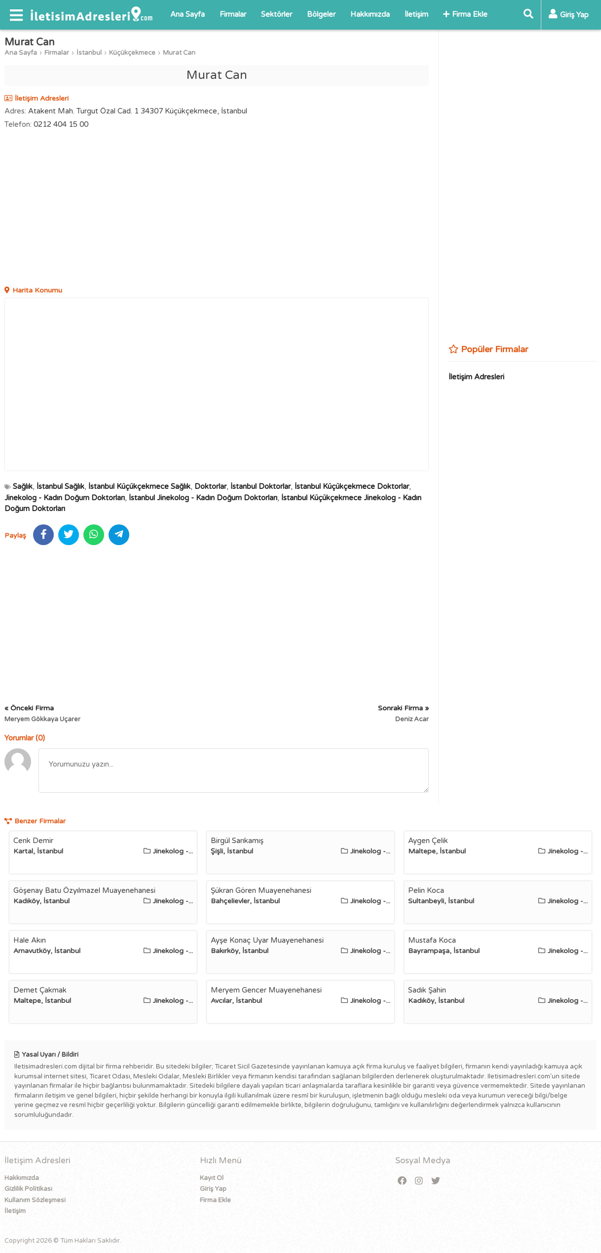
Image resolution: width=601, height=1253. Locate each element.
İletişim (416, 14)
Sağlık (23, 486)
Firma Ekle (465, 14)
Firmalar (233, 14)
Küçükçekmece (132, 53)
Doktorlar (210, 486)
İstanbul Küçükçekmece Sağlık (139, 486)
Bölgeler (321, 14)
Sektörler (276, 14)
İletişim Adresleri (476, 376)
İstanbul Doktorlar (260, 486)
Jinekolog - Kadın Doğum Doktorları (64, 497)
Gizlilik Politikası (28, 1189)
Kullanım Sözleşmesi (35, 1200)
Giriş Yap (213, 1189)
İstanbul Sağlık (60, 486)
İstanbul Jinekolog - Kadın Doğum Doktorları (203, 497)
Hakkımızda (370, 14)
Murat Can (179, 53)
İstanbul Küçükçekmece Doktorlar (352, 486)
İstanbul (89, 53)
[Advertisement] (216, 209)
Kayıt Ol (212, 1178)
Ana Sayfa (187, 14)
